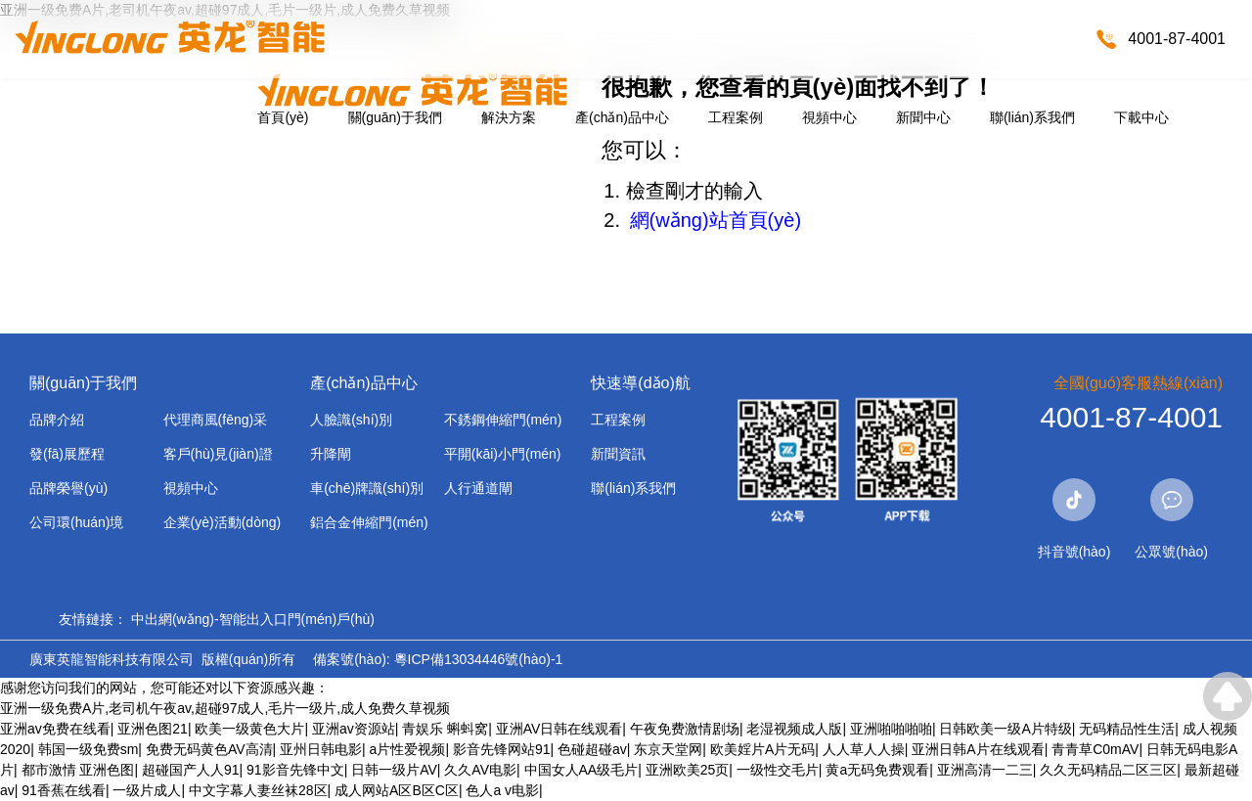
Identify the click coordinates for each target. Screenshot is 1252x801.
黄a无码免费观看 (877, 770)
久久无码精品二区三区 (1108, 770)
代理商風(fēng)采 (215, 419)
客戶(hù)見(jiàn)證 (218, 454)
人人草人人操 (864, 749)
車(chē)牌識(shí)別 (367, 488)
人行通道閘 (478, 488)
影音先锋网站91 (502, 749)
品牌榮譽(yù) (68, 488)
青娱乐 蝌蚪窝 (445, 728)
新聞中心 (923, 117)
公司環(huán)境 (76, 522)
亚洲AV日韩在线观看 (559, 728)
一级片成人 (146, 790)
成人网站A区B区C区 (397, 790)
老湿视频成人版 (794, 728)
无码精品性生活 (1127, 728)
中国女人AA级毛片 (581, 770)
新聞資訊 (618, 454)
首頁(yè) (282, 117)
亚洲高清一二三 (985, 770)
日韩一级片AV (394, 770)
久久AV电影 (480, 770)
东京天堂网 (668, 749)
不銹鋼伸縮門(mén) (503, 419)
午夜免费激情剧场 (684, 728)
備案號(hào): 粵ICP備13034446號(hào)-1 (437, 659)
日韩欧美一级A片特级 (1005, 728)
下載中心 (1141, 117)
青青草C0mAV (1095, 749)
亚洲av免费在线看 (55, 728)
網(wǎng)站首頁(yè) (715, 220)
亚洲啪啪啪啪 (891, 728)
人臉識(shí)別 (351, 419)
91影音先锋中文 (295, 770)
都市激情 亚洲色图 (78, 770)
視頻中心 (829, 117)
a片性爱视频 (408, 749)
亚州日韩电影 (321, 749)
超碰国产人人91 (191, 770)
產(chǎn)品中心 (622, 117)
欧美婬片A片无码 (762, 749)
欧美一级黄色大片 (249, 728)
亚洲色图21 (152, 728)
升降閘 (330, 454)
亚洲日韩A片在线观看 (978, 749)
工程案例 (735, 117)
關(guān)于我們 (395, 117)
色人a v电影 (502, 790)
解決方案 (508, 117)
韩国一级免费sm (88, 749)
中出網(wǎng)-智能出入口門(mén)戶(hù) (253, 619)
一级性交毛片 (778, 770)
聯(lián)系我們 (1032, 117)
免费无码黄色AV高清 (209, 749)
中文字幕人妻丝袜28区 (258, 790)
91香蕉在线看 (64, 790)
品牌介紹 (56, 419)
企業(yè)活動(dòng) (222, 522)
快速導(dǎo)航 (640, 383)
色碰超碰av (592, 749)
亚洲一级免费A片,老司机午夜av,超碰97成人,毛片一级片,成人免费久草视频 (225, 708)
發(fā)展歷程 (67, 454)
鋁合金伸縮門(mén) (369, 522)
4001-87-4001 (1177, 38)
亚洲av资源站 (353, 728)
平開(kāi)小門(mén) (502, 454)
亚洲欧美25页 (688, 770)
